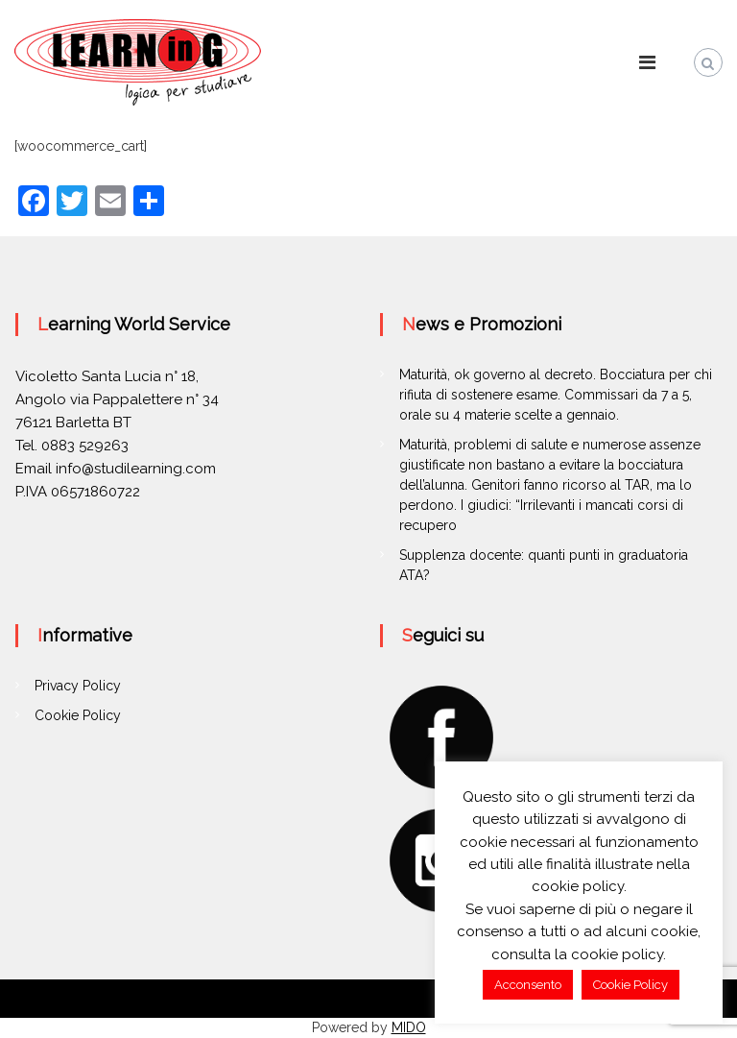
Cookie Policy (78, 715)
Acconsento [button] (527, 985)
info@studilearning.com (136, 468)
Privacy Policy (78, 685)
